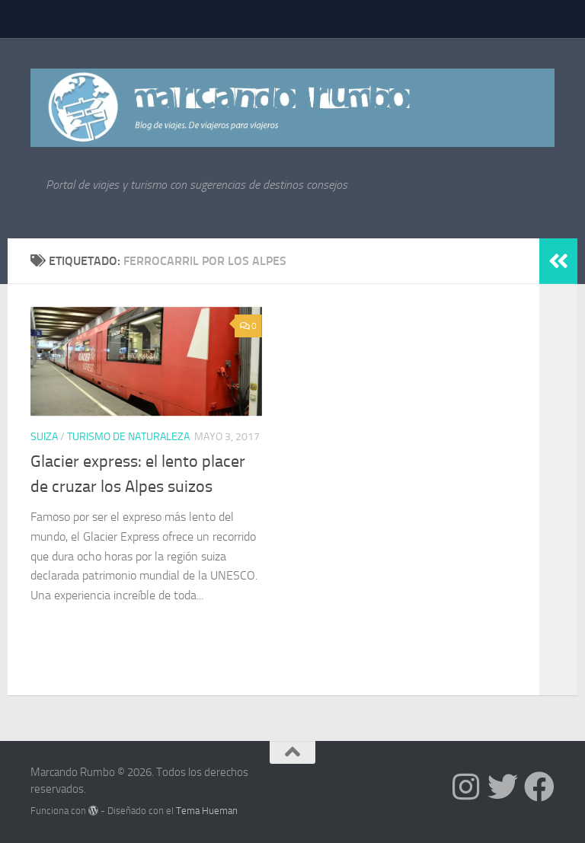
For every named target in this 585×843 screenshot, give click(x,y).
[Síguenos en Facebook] (539, 786)
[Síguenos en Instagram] (466, 786)
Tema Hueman (207, 810)
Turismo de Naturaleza (128, 436)
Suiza (44, 436)
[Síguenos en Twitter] (503, 786)
